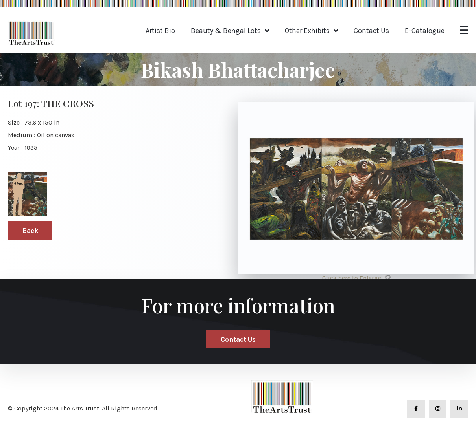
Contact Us (371, 31)
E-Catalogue (425, 31)
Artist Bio (160, 31)
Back (30, 230)
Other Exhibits (307, 31)
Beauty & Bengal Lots (226, 31)
